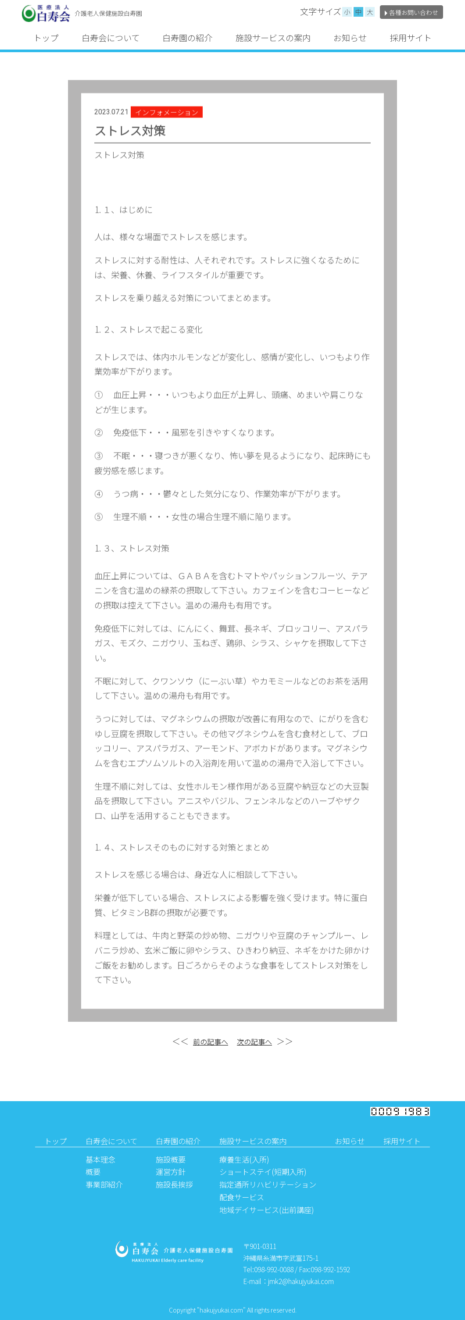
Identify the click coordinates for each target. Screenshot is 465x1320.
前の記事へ (210, 1041)
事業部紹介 (104, 1184)
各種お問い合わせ (411, 12)
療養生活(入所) (244, 1159)
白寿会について (111, 38)
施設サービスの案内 (273, 38)
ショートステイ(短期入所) (263, 1171)
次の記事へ (254, 1041)
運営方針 (171, 1171)
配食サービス (241, 1197)
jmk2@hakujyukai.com (301, 1281)
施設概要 (171, 1159)
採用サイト (411, 38)
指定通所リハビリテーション (267, 1184)
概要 (93, 1171)
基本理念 (100, 1159)
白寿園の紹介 (187, 38)
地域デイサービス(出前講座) (266, 1209)
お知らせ (350, 38)
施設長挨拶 (174, 1184)
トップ (45, 38)
